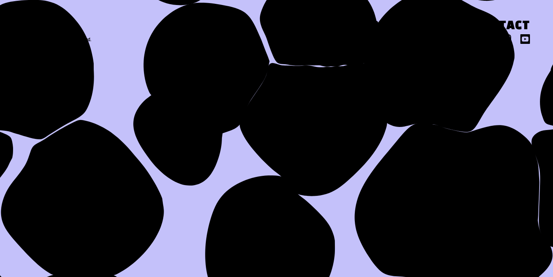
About (307, 26)
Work (369, 26)
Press (430, 26)
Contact (502, 26)
